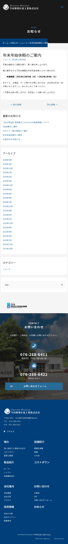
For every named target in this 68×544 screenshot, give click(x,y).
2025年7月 (7, 172)
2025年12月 (8, 168)
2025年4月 (7, 181)
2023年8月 (7, 210)
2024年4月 (7, 197)
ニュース (6, 59)
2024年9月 (7, 189)
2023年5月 (7, 214)
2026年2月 (7, 164)
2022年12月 (8, 223)
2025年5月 (7, 176)
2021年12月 (8, 244)
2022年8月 (7, 227)
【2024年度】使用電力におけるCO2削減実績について (26, 122)
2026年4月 (7, 159)
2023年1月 (7, 219)
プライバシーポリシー (42, 539)
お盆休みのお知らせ (11, 139)
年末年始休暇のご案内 (12, 135)
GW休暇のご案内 (10, 126)
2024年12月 (8, 185)
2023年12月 (8, 206)
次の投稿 (52, 104)
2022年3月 (7, 236)
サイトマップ (59, 539)
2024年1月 (7, 202)
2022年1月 (7, 240)
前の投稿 (16, 104)
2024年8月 (7, 193)
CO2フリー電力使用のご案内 (15, 130)
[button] (34, 386)
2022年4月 (7, 231)
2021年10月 (8, 248)
